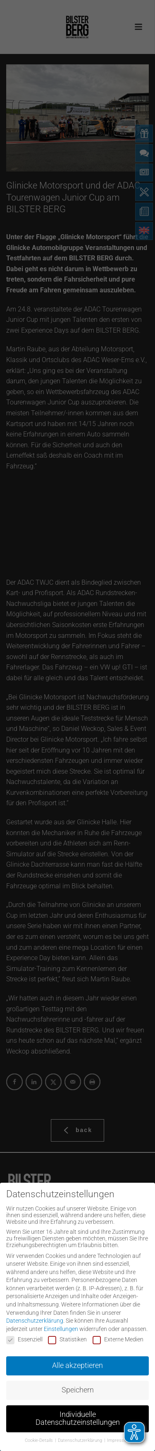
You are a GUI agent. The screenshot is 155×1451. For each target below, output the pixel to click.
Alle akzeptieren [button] (77, 1363)
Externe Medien (118, 1337)
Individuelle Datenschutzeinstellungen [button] (78, 1416)
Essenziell (24, 1337)
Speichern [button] (78, 1388)
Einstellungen (61, 1327)
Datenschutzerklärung (34, 1318)
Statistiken (67, 1337)
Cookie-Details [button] (39, 1438)
